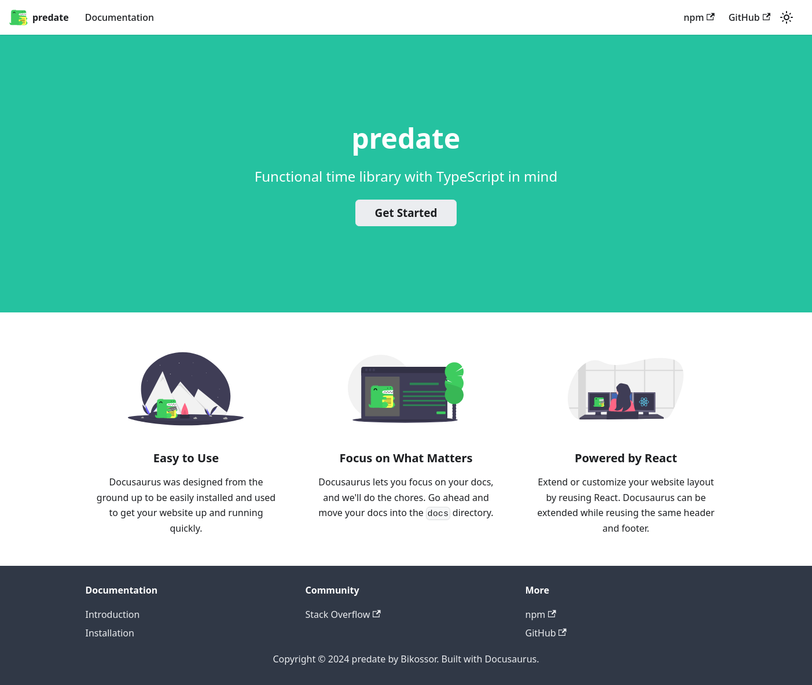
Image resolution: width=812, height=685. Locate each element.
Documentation (119, 17)
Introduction (113, 614)
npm (699, 17)
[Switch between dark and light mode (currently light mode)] (786, 17)
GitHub (749, 17)
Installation (110, 633)
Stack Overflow (343, 614)
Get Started (406, 212)
